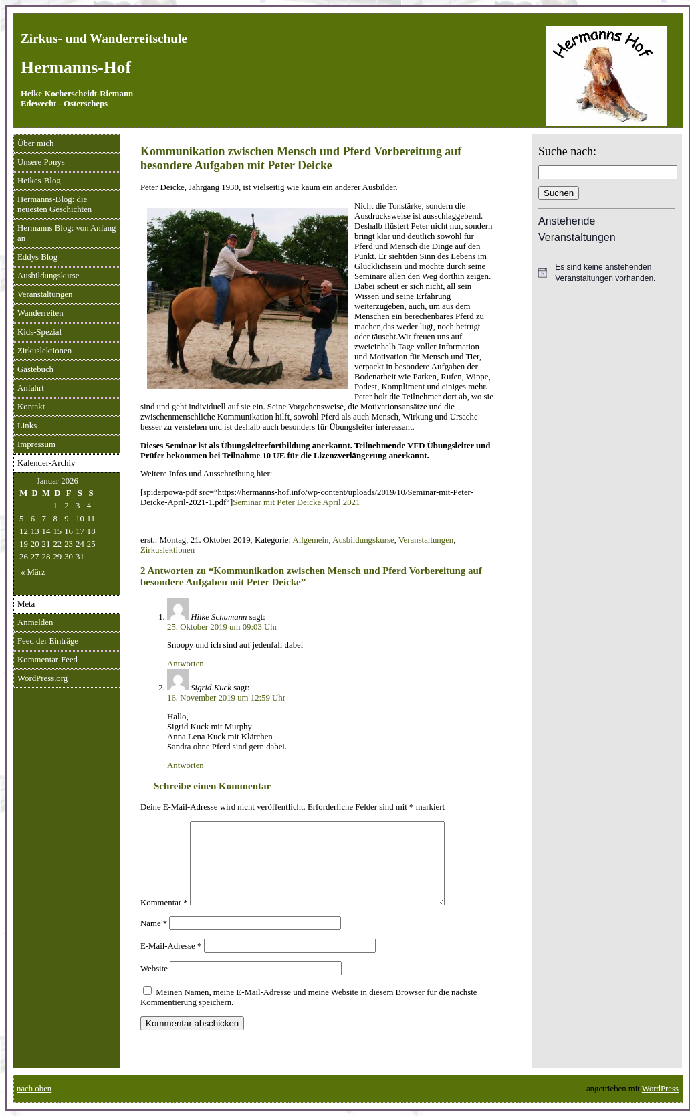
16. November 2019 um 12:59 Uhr (226, 698)
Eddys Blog (37, 257)
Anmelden (35, 622)
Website (154, 985)
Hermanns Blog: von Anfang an (66, 233)
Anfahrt (30, 388)
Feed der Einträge (47, 641)
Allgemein (310, 540)
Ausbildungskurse (48, 275)
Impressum (36, 444)
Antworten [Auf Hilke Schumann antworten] (185, 663)
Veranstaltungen (44, 294)
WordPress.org (42, 678)
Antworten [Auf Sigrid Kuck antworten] (185, 765)
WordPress (660, 1088)
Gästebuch (35, 369)
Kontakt (31, 406)
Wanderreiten (40, 313)
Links (27, 425)
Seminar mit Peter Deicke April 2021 (296, 502)
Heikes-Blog (39, 180)
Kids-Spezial (39, 332)
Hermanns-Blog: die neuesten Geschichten (54, 204)
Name (153, 939)
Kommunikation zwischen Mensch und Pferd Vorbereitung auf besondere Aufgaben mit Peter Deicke (300, 158)
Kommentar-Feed (47, 659)
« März (33, 572)
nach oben (34, 1088)
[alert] (606, 273)
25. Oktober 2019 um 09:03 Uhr (222, 627)
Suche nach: (567, 151)
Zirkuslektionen (44, 350)
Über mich (35, 143)
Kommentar (164, 918)
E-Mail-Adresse (170, 962)
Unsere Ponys (41, 162)
